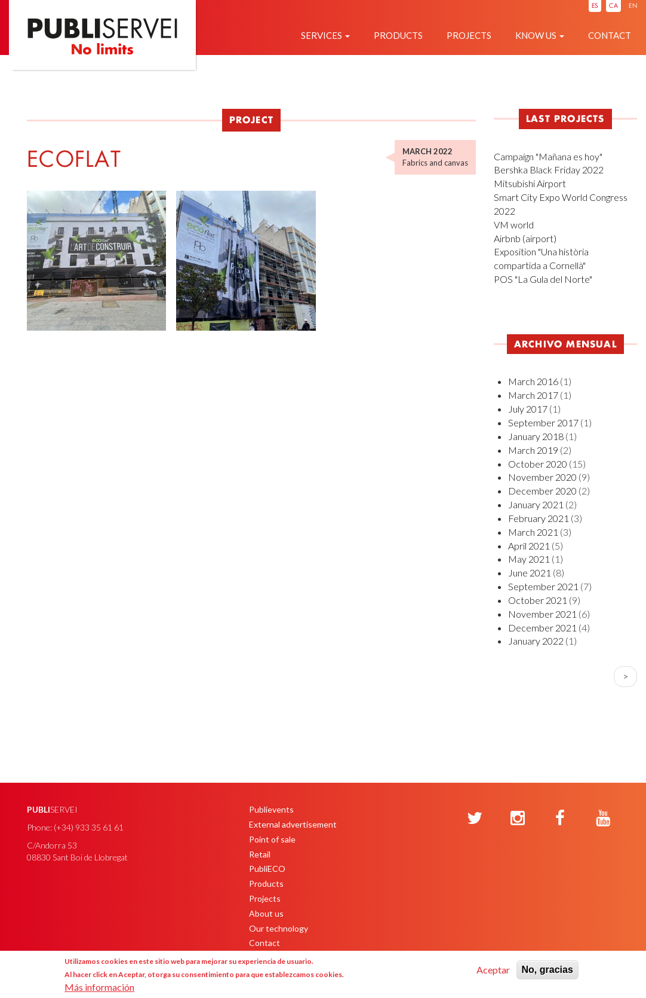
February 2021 (538, 518)
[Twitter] (475, 818)
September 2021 (543, 586)
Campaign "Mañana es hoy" (548, 156)
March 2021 (533, 532)
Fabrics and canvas (435, 162)
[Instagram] (518, 818)
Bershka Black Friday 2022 (549, 169)
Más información (99, 987)
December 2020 (542, 490)
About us (266, 913)
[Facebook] (560, 818)
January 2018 (536, 436)
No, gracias (547, 970)
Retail (259, 854)
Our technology (278, 928)
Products (398, 35)
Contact (609, 35)
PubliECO (267, 868)
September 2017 (543, 422)
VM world (514, 224)
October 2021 (537, 600)
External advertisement (293, 824)
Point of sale (272, 839)
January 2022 (536, 640)
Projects (469, 35)
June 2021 (529, 572)
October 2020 (537, 463)
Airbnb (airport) (525, 238)
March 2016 (533, 381)
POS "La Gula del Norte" (543, 279)
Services (325, 35)
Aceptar (493, 969)
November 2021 (542, 613)
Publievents (271, 809)
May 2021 (529, 558)
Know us (539, 35)
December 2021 (542, 627)
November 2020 (542, 477)
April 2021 (529, 545)
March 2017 (533, 395)
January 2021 (536, 504)
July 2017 (527, 408)
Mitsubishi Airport (530, 183)
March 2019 (533, 450)
